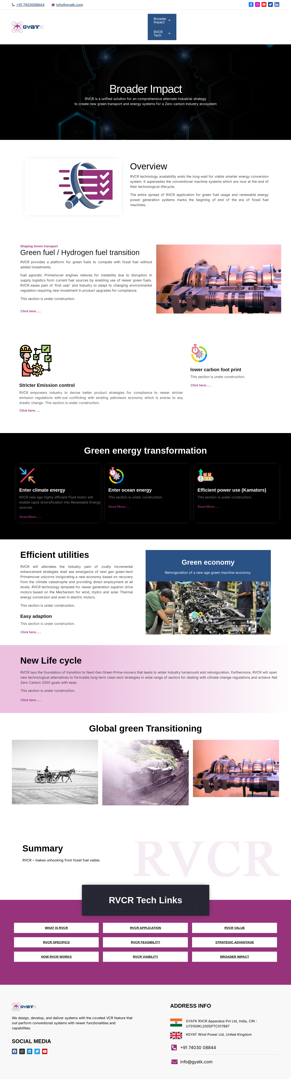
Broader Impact (225, 19)
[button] (225, 19)
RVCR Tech (262, 19)
